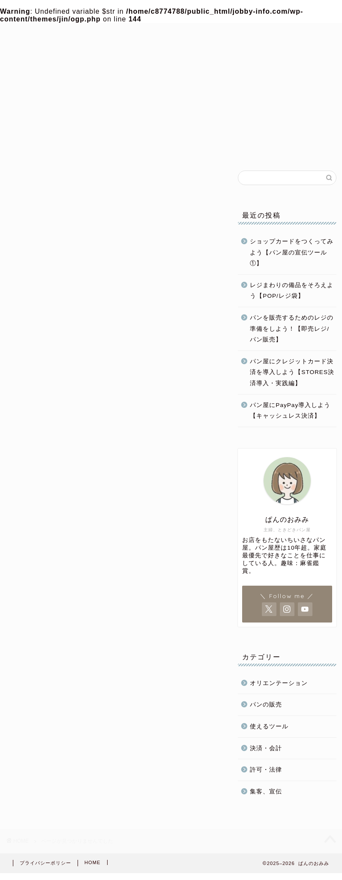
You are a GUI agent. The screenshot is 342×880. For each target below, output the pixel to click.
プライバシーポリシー (45, 862)
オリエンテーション (279, 683)
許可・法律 (266, 769)
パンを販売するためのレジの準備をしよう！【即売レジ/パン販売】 (291, 328)
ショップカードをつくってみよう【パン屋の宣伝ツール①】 (291, 252)
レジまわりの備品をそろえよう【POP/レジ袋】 (291, 290)
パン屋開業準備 (108, 148)
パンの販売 (241, 148)
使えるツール (269, 726)
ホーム (43, 148)
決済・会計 (266, 748)
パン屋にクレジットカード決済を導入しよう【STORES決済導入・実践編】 (292, 372)
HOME (92, 862)
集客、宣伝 (266, 791)
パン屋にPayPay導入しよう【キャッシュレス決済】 (290, 410)
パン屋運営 (175, 148)
